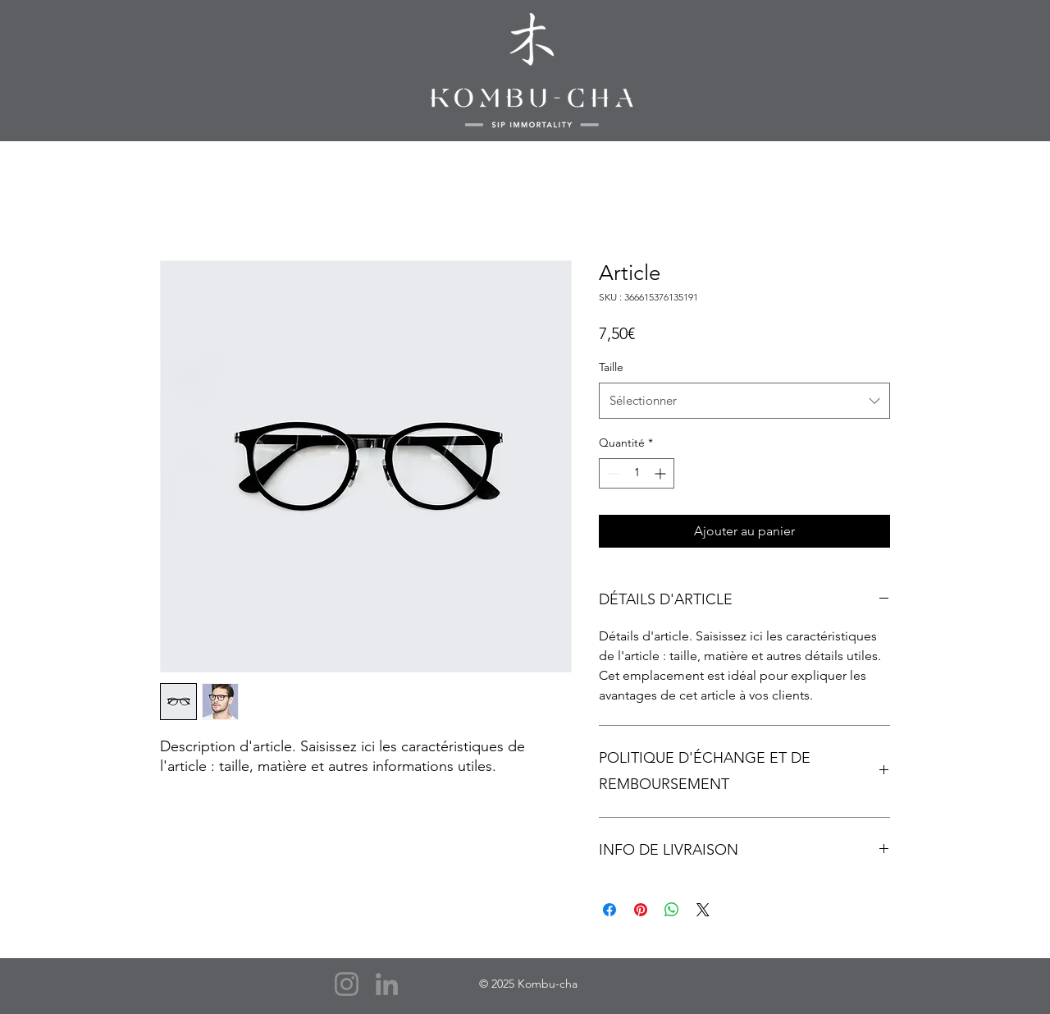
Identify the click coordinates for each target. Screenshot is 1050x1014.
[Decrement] (611, 473)
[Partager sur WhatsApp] (672, 910)
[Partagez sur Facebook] (609, 910)
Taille (611, 367)
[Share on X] (703, 910)
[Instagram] (347, 984)
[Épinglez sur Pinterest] (641, 910)
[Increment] (661, 473)
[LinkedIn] (387, 984)
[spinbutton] (636, 473)
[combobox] (744, 401)
